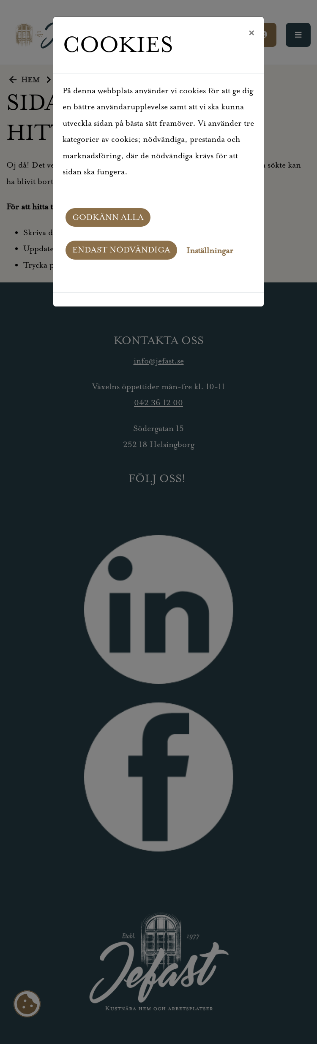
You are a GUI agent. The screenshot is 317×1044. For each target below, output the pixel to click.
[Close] (251, 33)
